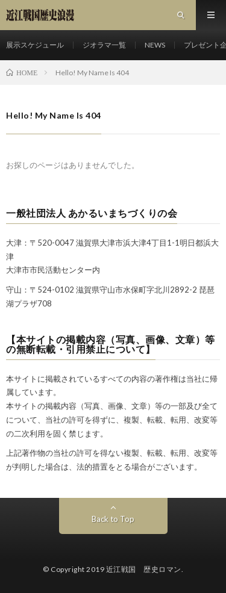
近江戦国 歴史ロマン (143, 569)
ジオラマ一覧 (104, 44)
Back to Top (113, 519)
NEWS (155, 44)
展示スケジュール (35, 44)
